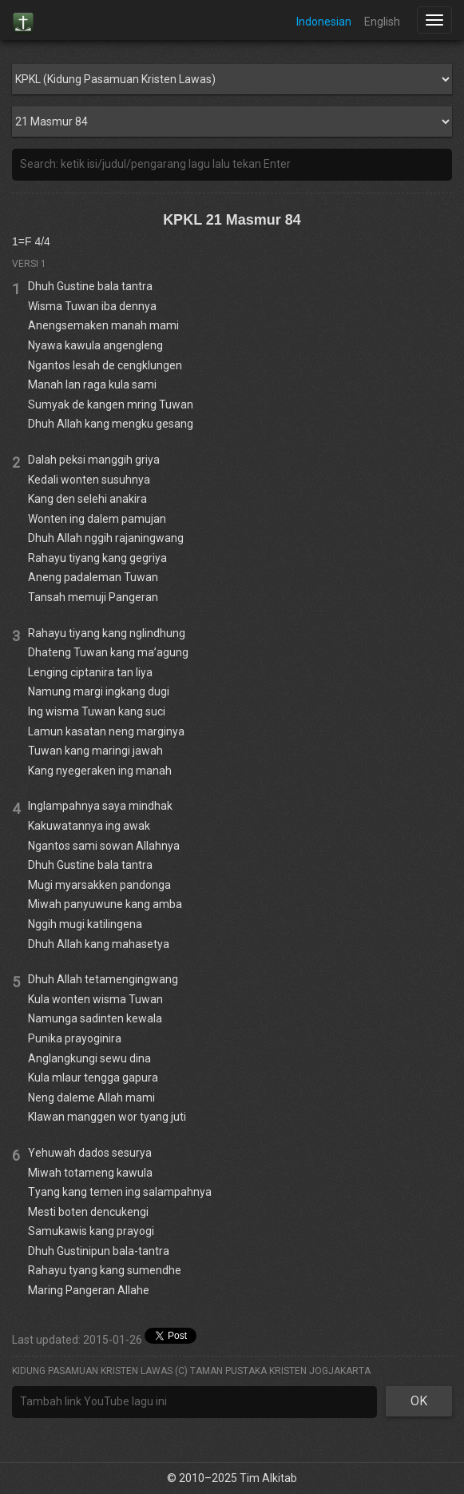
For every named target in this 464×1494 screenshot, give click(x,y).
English (382, 21)
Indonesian (323, 21)
